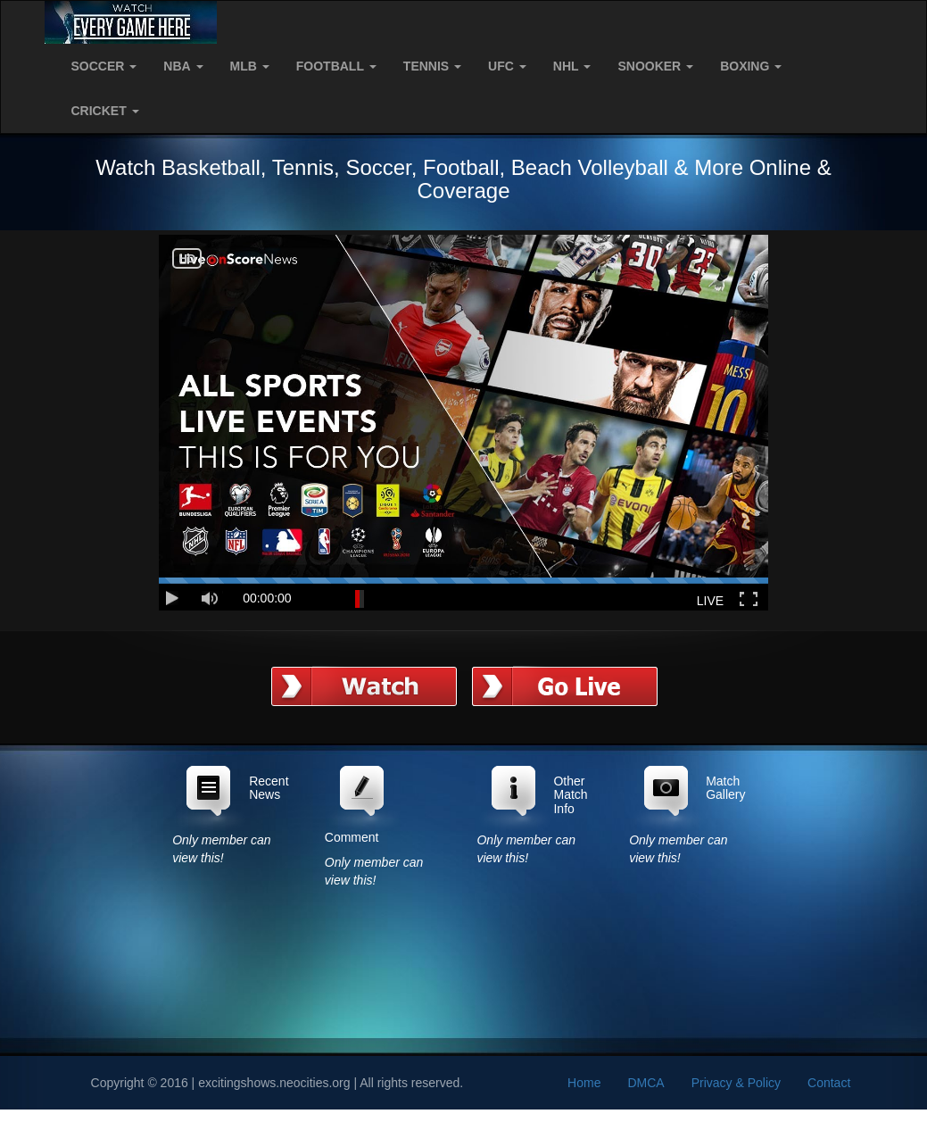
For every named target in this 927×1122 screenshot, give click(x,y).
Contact (828, 1083)
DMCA (645, 1083)
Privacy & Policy (736, 1083)
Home (583, 1083)
